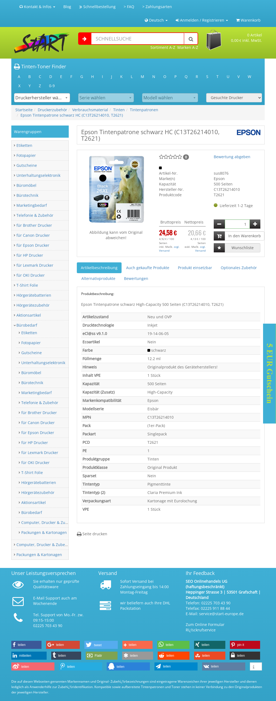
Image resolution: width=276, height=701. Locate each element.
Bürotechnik (27, 195)
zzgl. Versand (169, 248)
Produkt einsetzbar (195, 267)
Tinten (119, 109)
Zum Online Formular (205, 624)
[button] (26, 645)
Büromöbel (26, 185)
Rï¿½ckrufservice (201, 629)
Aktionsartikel (28, 315)
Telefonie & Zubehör (34, 215)
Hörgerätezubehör (33, 305)
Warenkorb (248, 20)
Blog (67, 6)
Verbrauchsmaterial (90, 109)
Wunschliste (243, 247)
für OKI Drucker (30, 275)
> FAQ (129, 6)
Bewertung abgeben (232, 156)
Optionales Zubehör (239, 267)
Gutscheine (26, 165)
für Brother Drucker (34, 225)
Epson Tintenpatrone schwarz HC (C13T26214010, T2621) (71, 115)
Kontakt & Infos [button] (37, 6)
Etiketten (24, 145)
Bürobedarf (26, 325)
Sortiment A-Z (162, 47)
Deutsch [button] (156, 20)
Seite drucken (92, 533)
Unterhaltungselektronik (38, 175)
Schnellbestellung (97, 6)
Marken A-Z (187, 47)
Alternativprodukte (98, 278)
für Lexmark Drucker (34, 265)
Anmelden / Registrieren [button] (202, 20)
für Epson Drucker (32, 245)
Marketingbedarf (31, 205)
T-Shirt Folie (27, 285)
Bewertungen (136, 278)
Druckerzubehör (52, 109)
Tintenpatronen (144, 109)
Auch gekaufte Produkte (147, 267)
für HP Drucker (29, 255)
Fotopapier (26, 155)
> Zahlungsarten (157, 6)
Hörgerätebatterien (33, 295)
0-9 (52, 85)
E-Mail (38, 598)
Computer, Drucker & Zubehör (48, 522)
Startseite (24, 109)
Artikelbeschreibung (99, 267)
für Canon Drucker (33, 235)
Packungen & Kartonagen (44, 532)
